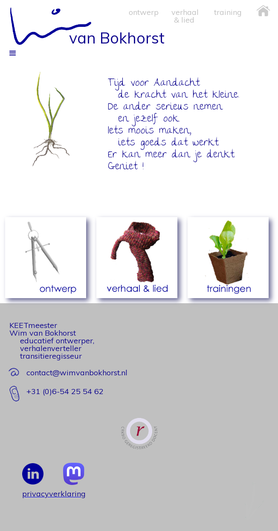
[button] (13, 286)
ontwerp (144, 12)
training (228, 12)
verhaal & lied (185, 16)
